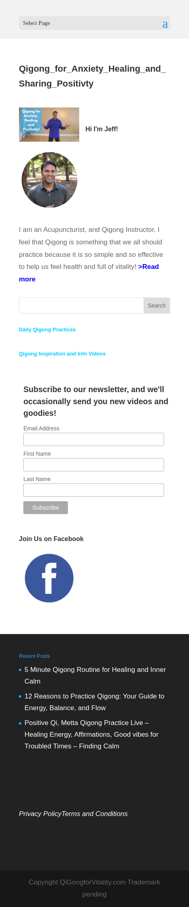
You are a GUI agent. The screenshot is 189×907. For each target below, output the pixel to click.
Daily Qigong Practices (47, 329)
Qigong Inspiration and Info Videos (62, 354)
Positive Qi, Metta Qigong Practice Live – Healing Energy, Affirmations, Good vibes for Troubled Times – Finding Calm (91, 734)
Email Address (41, 428)
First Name (37, 453)
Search (157, 305)
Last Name (37, 479)
